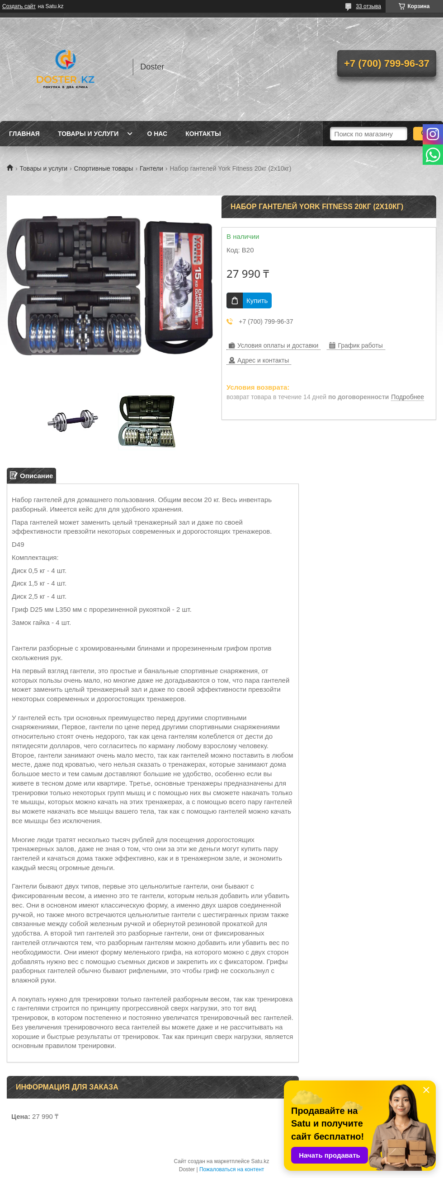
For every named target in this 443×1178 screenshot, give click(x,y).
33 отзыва (368, 6)
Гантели (151, 168)
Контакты (203, 133)
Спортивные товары (103, 168)
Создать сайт (19, 6)
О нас (157, 133)
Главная (24, 133)
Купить (257, 300)
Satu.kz (260, 1161)
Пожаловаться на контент (231, 1169)
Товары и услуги (88, 133)
